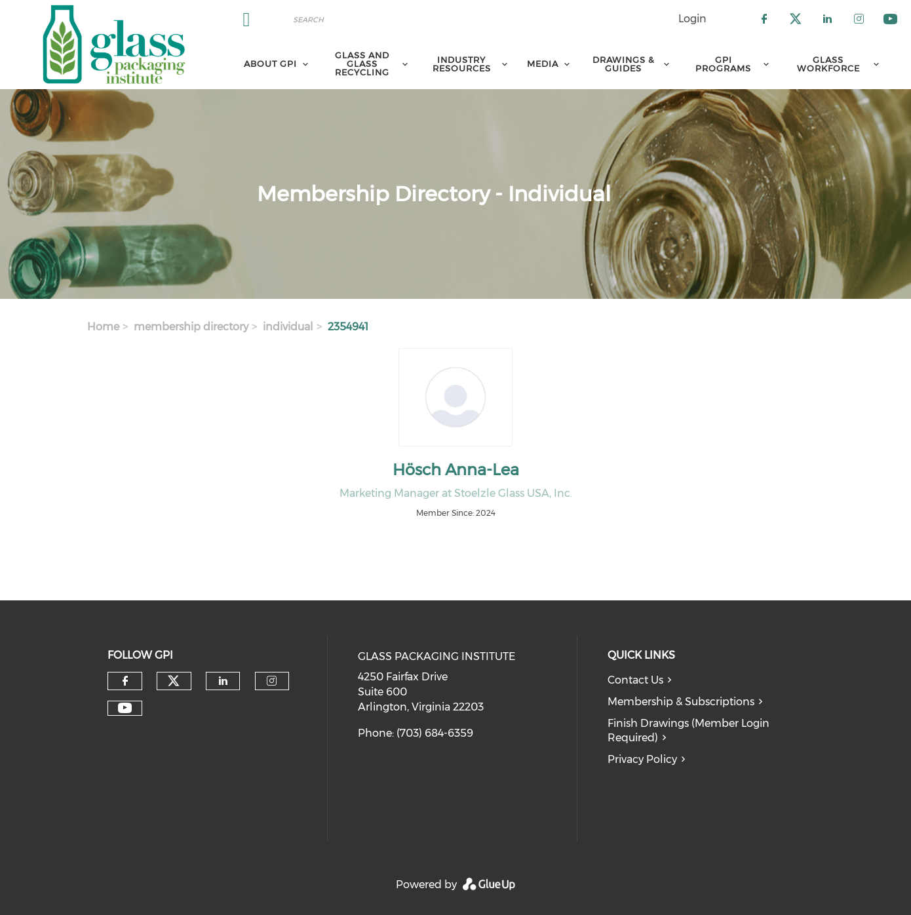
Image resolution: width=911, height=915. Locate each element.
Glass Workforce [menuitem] (828, 63)
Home (103, 327)
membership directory (191, 327)
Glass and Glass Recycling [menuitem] (362, 63)
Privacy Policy (642, 759)
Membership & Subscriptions (681, 701)
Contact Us (635, 680)
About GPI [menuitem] (270, 63)
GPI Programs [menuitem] (723, 63)
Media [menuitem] (542, 63)
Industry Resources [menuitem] (462, 63)
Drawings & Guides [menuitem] (623, 63)
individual (288, 327)
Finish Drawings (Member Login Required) (688, 731)
